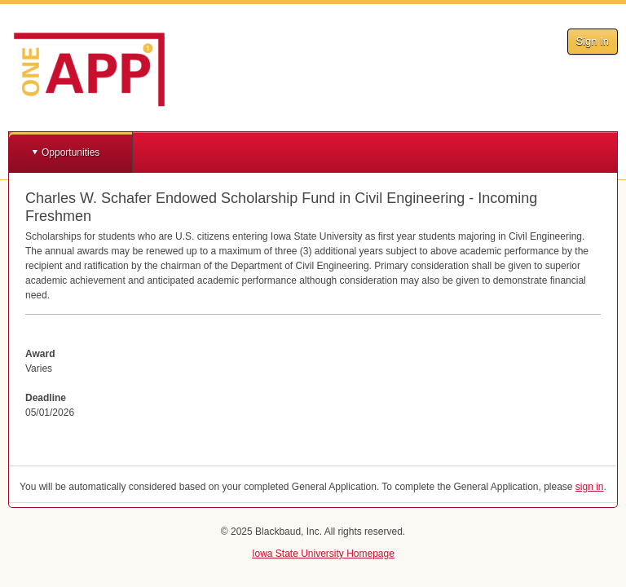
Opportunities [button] (70, 152)
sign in (589, 486)
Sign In (592, 41)
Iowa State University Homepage (323, 553)
